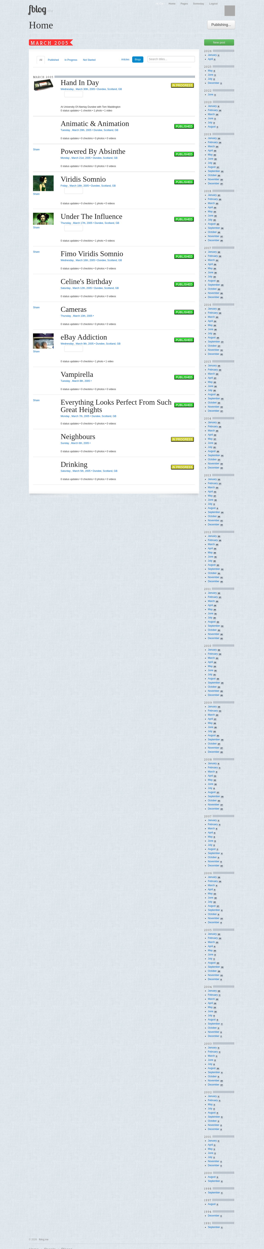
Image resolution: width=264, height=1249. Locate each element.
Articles (125, 59)
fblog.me (43, 1239)
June (210, 74)
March (211, 114)
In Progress (71, 59)
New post (219, 42)
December (213, 83)
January (212, 55)
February (213, 110)
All (40, 59)
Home (172, 3)
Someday (198, 3)
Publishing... (221, 25)
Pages (184, 3)
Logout (213, 3)
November (213, 179)
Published (53, 59)
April (210, 59)
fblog (41, 8)
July (210, 78)
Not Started (89, 59)
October (212, 175)
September (214, 171)
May (210, 70)
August (212, 126)
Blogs (138, 59)
